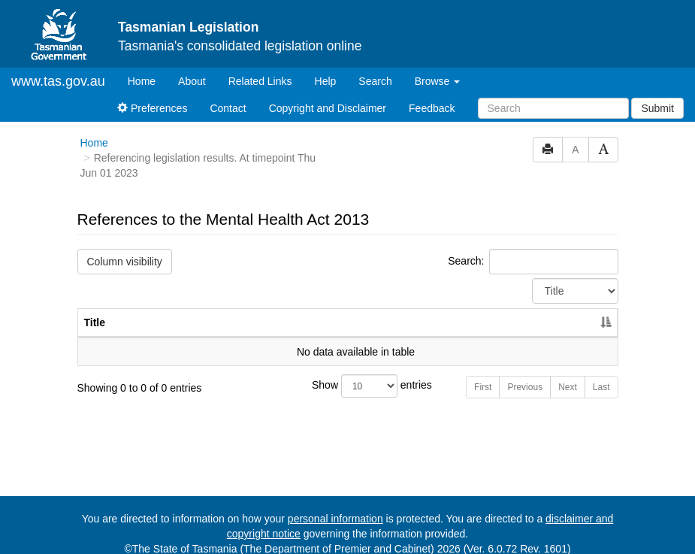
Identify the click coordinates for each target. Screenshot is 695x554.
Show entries (347, 373)
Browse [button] (438, 68)
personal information (335, 506)
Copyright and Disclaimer (327, 95)
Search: (533, 249)
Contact (228, 95)
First (482, 374)
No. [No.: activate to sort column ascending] (492, 310)
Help (326, 68)
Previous (524, 374)
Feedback (432, 95)
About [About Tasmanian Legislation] (192, 68)
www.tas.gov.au (58, 68)
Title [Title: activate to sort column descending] (95, 310)
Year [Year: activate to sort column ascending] (562, 310)
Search (374, 68)
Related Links (260, 68)
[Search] (553, 95)
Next (567, 374)
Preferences (152, 95)
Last (601, 374)
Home (147, 67)
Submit (657, 95)
